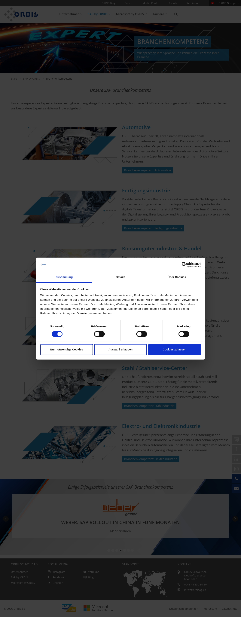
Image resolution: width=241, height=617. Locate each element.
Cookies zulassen (174, 349)
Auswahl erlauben (120, 349)
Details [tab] (120, 277)
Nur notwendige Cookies (66, 349)
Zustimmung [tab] (64, 277)
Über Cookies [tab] (177, 277)
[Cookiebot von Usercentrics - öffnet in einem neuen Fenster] (184, 264)
